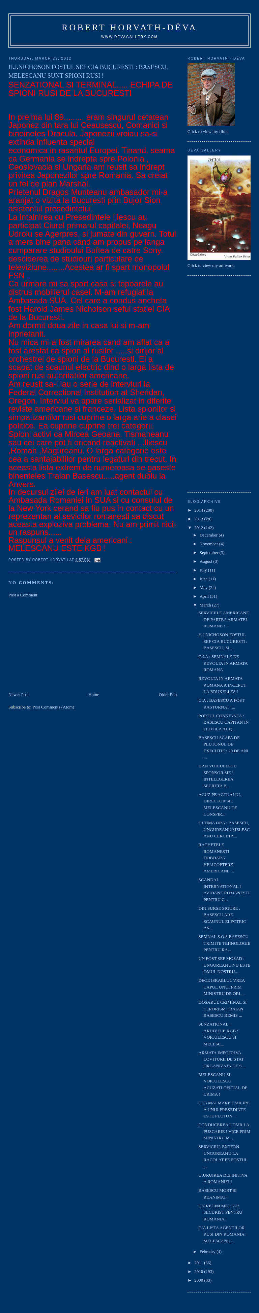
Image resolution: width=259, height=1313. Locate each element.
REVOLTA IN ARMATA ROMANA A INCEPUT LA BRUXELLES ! (222, 685)
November (209, 543)
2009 (199, 1280)
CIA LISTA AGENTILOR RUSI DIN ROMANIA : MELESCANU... (223, 1234)
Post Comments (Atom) (53, 707)
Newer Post (18, 694)
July (204, 570)
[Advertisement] (59, 644)
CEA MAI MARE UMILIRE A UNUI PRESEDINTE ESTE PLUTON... (224, 1109)
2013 (199, 518)
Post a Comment (22, 594)
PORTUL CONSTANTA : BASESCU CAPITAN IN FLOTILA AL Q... (224, 722)
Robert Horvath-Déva (129, 27)
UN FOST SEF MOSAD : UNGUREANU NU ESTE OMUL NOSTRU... (225, 965)
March (206, 605)
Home (93, 694)
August (206, 561)
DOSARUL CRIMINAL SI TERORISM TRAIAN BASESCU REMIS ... (223, 1009)
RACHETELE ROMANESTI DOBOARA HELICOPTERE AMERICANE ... (216, 857)
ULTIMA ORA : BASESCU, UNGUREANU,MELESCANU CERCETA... (224, 829)
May (204, 587)
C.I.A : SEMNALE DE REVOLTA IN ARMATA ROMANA (223, 663)
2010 (199, 1271)
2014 (199, 510)
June (204, 578)
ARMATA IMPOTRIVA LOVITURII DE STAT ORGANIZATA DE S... (222, 1059)
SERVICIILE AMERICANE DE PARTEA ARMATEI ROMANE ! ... (224, 619)
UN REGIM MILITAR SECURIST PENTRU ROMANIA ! (220, 1212)
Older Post (168, 694)
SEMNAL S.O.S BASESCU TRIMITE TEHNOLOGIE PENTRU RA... (225, 943)
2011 (199, 1262)
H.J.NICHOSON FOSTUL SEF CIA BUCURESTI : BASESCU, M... (223, 641)
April (205, 596)
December (209, 535)
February (208, 1251)
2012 (199, 527)
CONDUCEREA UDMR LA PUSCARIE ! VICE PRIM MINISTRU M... (225, 1131)
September (210, 552)
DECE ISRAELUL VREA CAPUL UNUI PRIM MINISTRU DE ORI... (222, 987)
